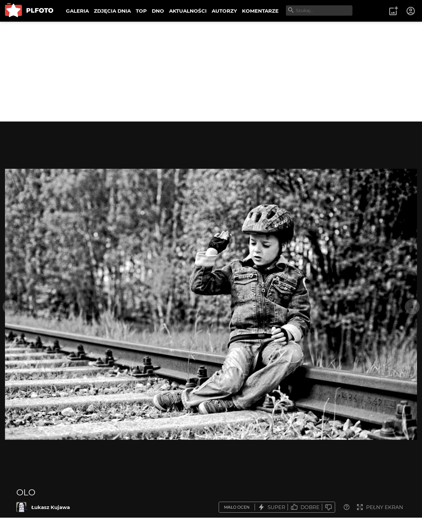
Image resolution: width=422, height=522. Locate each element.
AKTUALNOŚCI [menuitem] (188, 11)
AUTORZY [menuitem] (224, 11)
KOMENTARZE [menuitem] (260, 11)
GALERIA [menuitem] (77, 11)
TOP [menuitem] (141, 11)
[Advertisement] (211, 71)
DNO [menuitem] (158, 11)
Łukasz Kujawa (50, 507)
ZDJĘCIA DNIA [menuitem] (112, 11)
